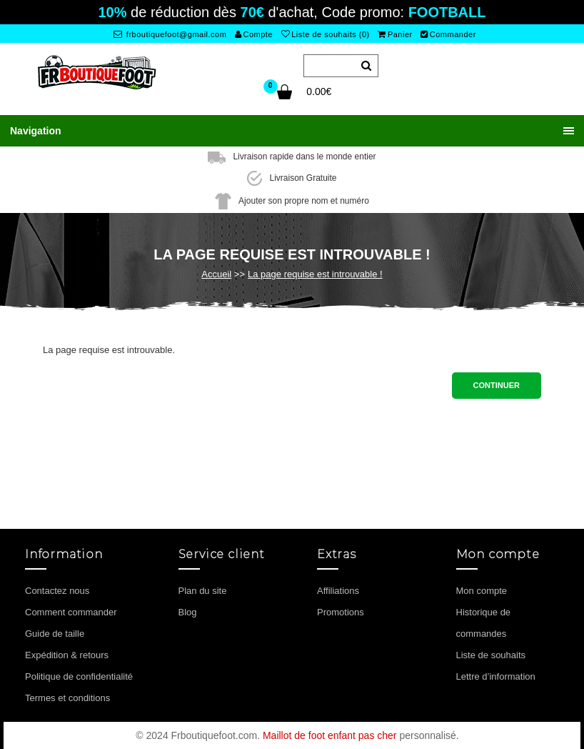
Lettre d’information (495, 676)
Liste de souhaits (491, 655)
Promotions (340, 612)
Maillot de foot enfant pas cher (330, 735)
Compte (254, 34)
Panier (395, 34)
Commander (448, 34)
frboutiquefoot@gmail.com (170, 34)
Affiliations (338, 590)
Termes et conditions (67, 698)
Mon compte (482, 590)
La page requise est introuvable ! (315, 274)
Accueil (216, 274)
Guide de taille (54, 633)
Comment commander (71, 612)
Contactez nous (57, 590)
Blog (187, 612)
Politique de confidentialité (79, 676)
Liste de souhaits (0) (325, 34)
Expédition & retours (67, 655)
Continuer (496, 385)
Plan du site (202, 590)
